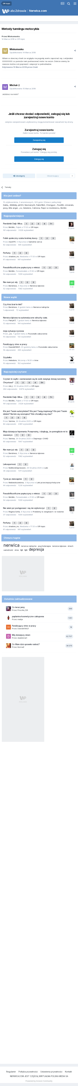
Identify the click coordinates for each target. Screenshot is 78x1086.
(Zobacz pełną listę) (52, 202)
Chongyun (51, 205)
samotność (8, 550)
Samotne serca (35, 242)
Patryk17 (12, 320)
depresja (36, 549)
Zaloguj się (39, 159)
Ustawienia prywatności (51, 1071)
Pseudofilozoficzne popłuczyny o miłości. (22, 267)
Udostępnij (19, 176)
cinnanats (69, 205)
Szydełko (7, 357)
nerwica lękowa (59, 546)
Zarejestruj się (39, 140)
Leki (46, 468)
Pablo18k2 (40, 205)
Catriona (36, 208)
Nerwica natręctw (41, 307)
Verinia (12, 421)
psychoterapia (44, 546)
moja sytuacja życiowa (13, 331)
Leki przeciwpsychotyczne (48, 482)
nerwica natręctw (29, 546)
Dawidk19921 (14, 347)
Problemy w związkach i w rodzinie (48, 512)
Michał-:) (15, 85)
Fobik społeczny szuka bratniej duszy (20, 238)
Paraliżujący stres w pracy (15, 344)
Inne (36, 360)
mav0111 (12, 242)
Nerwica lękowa (37, 286)
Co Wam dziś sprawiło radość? (26, 644)
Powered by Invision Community (39, 1081)
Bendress (13, 286)
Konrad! (21, 647)
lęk (21, 550)
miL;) (11, 386)
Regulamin (11, 1071)
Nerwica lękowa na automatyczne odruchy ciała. (25, 318)
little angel (13, 208)
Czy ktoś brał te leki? (12, 304)
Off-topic (21, 39)
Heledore (27, 208)
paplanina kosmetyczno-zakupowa (28, 616)
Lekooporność (10, 464)
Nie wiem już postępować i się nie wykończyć (24, 508)
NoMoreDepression (17, 468)
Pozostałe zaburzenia (37, 334)
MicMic (63, 208)
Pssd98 (60, 205)
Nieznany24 (30, 205)
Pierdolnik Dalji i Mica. (13, 224)
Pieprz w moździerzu (50, 208)
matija (20, 619)
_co (20, 208)
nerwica (12, 545)
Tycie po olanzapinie (12, 479)
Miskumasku (14, 36)
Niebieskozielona (16, 482)
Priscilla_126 (23, 610)
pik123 (20, 205)
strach (70, 546)
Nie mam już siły (10, 282)
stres (17, 550)
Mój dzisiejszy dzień (21, 635)
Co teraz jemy (18, 607)
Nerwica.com (38, 10)
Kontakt (68, 1071)
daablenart (22, 638)
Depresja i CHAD (40, 438)
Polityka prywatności (28, 1071)
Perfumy (7, 253)
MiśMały (13, 205)
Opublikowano (23, 52)
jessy (5, 208)
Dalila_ (6, 205)
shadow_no (14, 256)
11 (42, 383)
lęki (26, 550)
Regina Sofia (14, 512)
